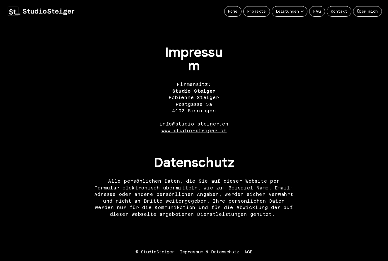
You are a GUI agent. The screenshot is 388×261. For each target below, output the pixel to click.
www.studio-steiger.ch (194, 130)
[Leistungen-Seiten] (302, 11)
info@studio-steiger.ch (194, 123)
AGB (248, 252)
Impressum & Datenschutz (209, 252)
